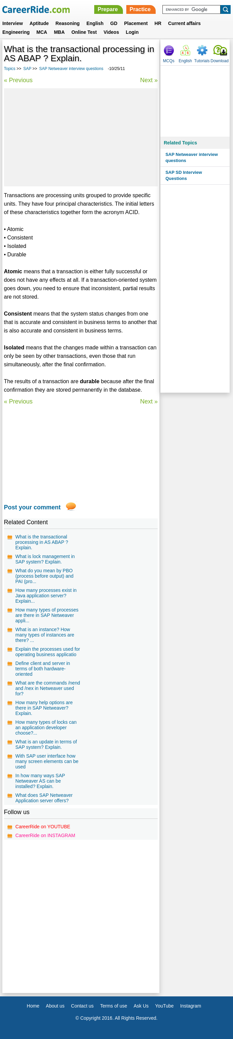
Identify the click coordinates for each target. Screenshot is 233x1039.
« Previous (18, 80)
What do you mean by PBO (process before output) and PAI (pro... (45, 576)
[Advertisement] (81, 137)
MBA (59, 32)
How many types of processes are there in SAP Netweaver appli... (47, 615)
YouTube (164, 1006)
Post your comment (32, 507)
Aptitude (39, 23)
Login (132, 32)
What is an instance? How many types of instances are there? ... (45, 635)
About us (55, 1006)
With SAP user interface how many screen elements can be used (47, 761)
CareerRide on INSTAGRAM (45, 835)
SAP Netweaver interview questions (71, 68)
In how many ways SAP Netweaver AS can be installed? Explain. (40, 781)
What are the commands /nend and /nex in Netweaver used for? (48, 688)
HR (158, 23)
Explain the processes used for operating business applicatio (48, 651)
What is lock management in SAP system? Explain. (45, 559)
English (95, 23)
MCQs (169, 61)
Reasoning (67, 23)
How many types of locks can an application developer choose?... (46, 727)
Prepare (108, 9)
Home (33, 1006)
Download (220, 61)
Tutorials (202, 61)
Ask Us (141, 1006)
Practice (140, 9)
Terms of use (113, 1006)
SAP (27, 68)
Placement (136, 23)
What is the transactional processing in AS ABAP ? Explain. (42, 542)
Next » (149, 80)
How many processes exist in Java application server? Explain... (46, 595)
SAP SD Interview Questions (183, 175)
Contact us (82, 1006)
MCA (41, 32)
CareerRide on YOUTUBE (43, 826)
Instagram (190, 1006)
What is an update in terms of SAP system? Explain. (46, 744)
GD (114, 23)
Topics (10, 68)
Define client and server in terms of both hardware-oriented (43, 669)
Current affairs (184, 23)
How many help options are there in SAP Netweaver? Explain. (44, 708)
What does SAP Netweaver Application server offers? (44, 797)
